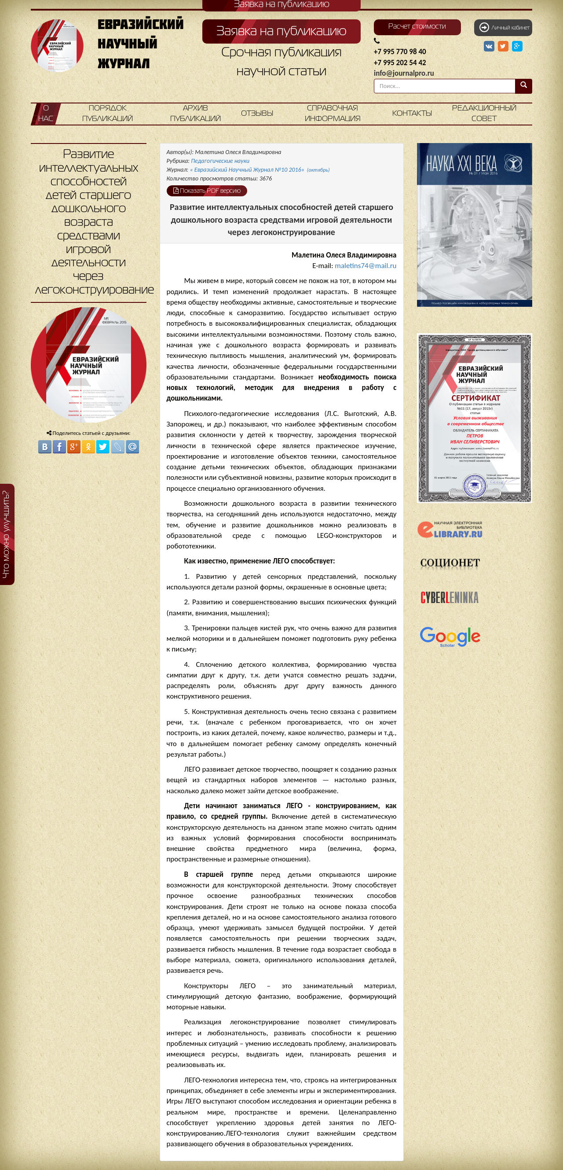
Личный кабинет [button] (504, 27)
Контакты (412, 113)
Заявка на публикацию (281, 31)
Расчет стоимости (417, 27)
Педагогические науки (220, 161)
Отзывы (257, 113)
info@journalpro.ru (404, 73)
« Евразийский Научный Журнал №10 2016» (260, 169)
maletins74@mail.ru (365, 265)
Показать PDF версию (207, 191)
